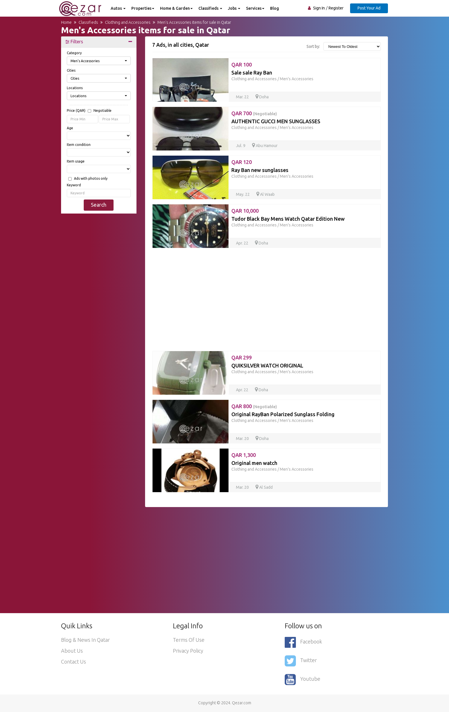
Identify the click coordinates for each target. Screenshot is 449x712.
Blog (274, 8)
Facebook (303, 642)
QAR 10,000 (245, 211)
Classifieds (210, 8)
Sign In (319, 8)
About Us (72, 651)
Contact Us (73, 661)
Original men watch (254, 463)
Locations (75, 88)
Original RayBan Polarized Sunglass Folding (283, 414)
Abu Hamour (265, 145)
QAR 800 (254, 406)
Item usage (76, 161)
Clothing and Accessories (254, 79)
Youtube (302, 679)
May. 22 (243, 194)
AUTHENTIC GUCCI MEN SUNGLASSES (275, 121)
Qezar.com (241, 703)
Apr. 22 (242, 243)
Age (70, 128)
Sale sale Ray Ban (251, 72)
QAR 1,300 (243, 455)
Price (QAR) (89, 111)
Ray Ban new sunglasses (259, 170)
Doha (262, 97)
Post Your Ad (369, 8)
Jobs (234, 8)
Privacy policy (188, 651)
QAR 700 (254, 113)
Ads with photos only (91, 179)
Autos (118, 8)
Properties (142, 8)
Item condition (79, 144)
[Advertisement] (98, 305)
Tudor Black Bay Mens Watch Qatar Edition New (288, 219)
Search (98, 205)
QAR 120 (241, 162)
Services (255, 8)
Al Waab (265, 194)
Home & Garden (176, 8)
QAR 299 (241, 357)
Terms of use (188, 640)
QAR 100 (241, 64)
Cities (71, 70)
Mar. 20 (243, 438)
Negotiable (102, 111)
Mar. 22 (243, 97)
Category (74, 53)
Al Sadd (264, 487)
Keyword (74, 185)
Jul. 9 (241, 145)
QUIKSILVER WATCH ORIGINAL (267, 365)
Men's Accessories (296, 79)
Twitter (301, 660)
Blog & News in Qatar (85, 640)
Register (336, 8)
